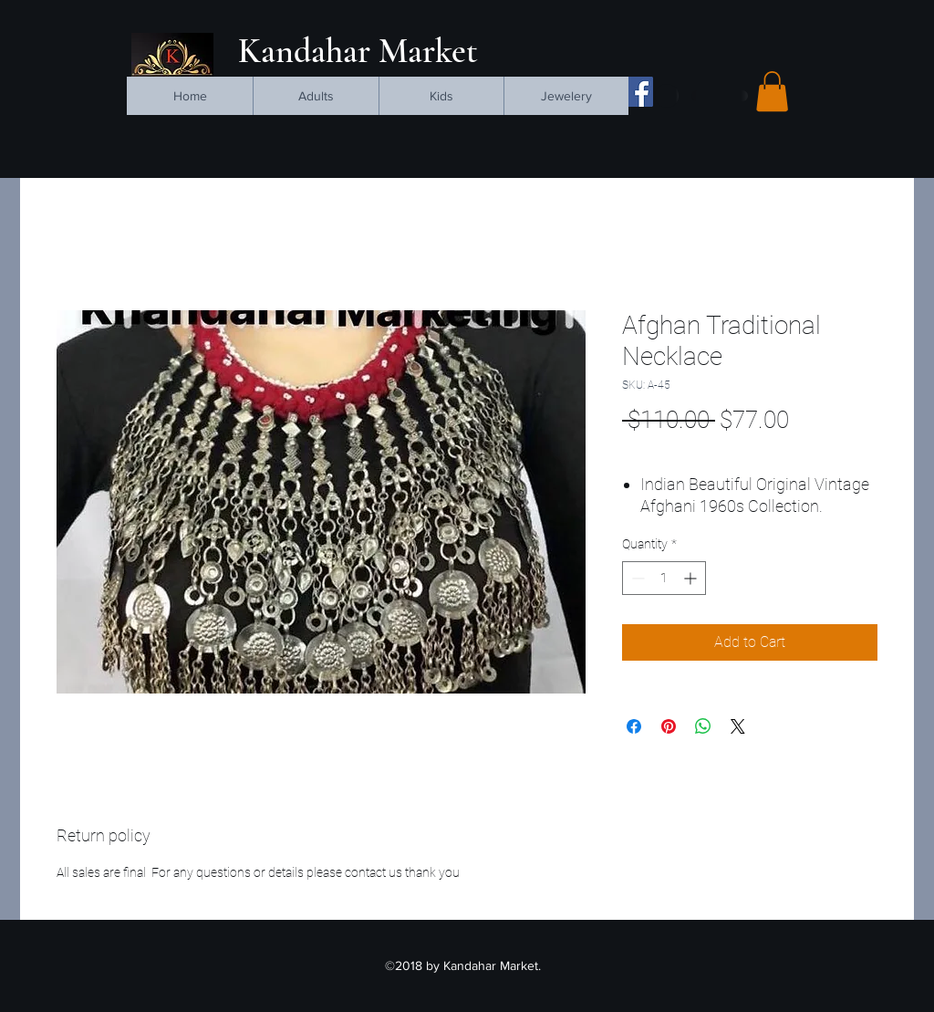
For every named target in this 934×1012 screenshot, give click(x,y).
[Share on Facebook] (634, 726)
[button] (772, 91)
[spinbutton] (664, 578)
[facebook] (638, 92)
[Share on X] (738, 726)
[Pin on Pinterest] (669, 726)
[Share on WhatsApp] (703, 726)
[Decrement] (636, 578)
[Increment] (691, 578)
